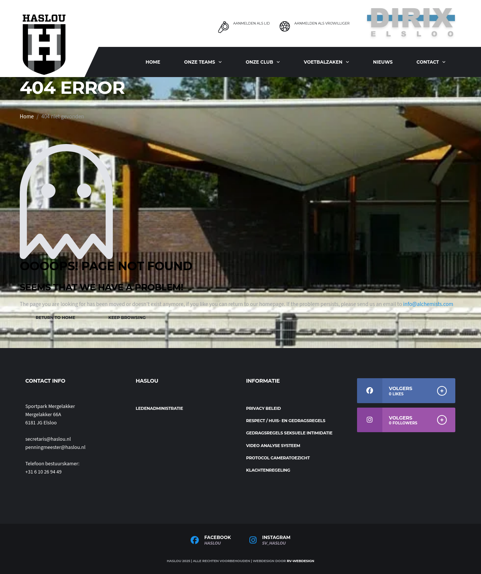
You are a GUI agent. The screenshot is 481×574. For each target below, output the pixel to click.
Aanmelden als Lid (251, 23)
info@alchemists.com (428, 304)
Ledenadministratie (159, 408)
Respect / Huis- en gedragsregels (285, 420)
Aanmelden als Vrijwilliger (322, 23)
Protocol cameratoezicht (278, 457)
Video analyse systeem (273, 445)
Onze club (259, 62)
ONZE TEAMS (199, 62)
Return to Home (55, 317)
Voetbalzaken (323, 62)
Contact (428, 62)
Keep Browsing (127, 317)
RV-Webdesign (300, 561)
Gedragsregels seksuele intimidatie (289, 433)
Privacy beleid (263, 408)
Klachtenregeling (268, 470)
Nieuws (383, 62)
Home (153, 62)
